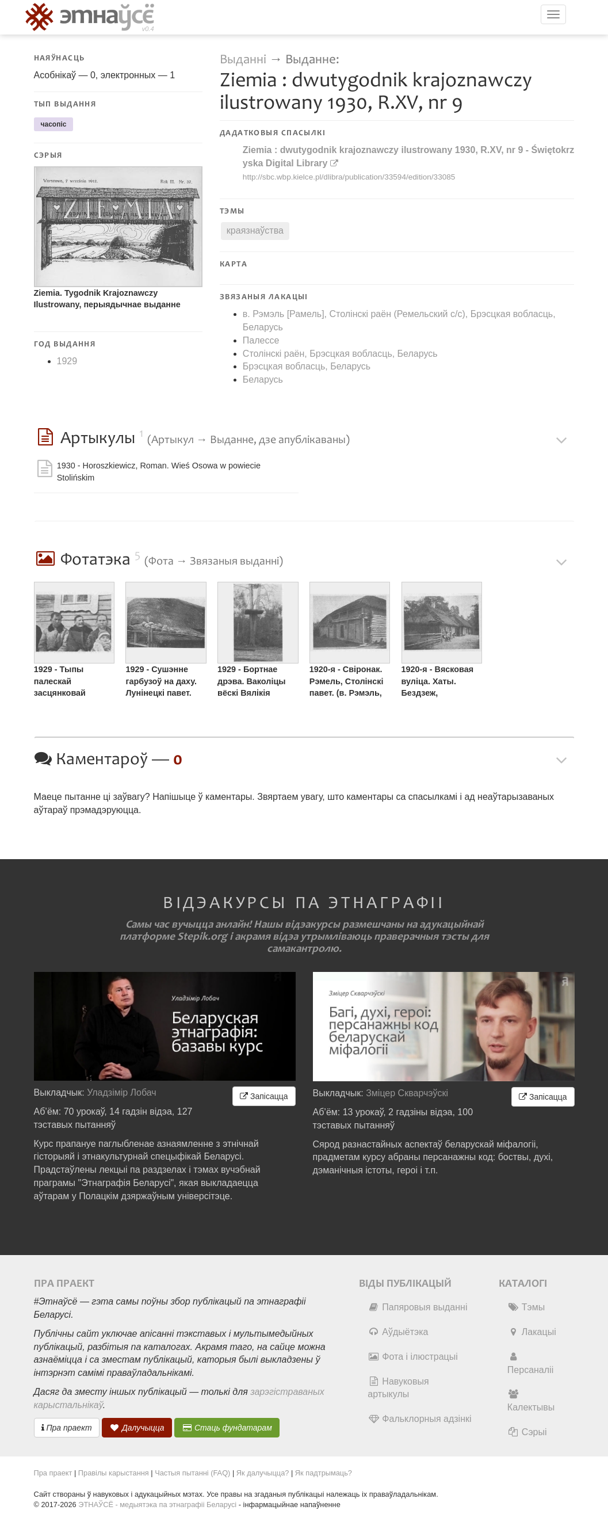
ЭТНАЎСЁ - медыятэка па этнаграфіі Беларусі (157, 1504)
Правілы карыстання (113, 1473)
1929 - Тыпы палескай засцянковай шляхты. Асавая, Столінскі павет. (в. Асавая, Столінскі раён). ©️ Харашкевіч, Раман (73, 683)
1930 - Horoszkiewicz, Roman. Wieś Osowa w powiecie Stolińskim (159, 471)
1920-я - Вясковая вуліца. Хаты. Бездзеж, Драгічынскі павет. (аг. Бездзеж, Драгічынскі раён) (439, 683)
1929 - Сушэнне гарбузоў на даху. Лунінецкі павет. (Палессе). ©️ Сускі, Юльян (163, 683)
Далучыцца (137, 1427)
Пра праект (66, 1427)
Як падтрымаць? (323, 1473)
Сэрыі (527, 1432)
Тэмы (526, 1307)
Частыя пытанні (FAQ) (192, 1473)
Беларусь (263, 379)
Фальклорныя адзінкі (419, 1419)
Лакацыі (531, 1332)
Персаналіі (530, 1363)
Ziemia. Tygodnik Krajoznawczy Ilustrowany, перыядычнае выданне (107, 299)
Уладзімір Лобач (121, 1092)
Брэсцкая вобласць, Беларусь (306, 366)
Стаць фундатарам (227, 1427)
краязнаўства (255, 230)
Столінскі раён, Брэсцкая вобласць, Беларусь (340, 354)
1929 (67, 361)
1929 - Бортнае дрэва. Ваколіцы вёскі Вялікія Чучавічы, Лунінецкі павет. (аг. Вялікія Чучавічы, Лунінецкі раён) (257, 683)
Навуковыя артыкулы (398, 1387)
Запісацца (264, 1096)
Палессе (261, 340)
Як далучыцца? (262, 1473)
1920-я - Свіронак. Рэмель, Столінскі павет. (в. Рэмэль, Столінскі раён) (346, 683)
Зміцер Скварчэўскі (407, 1093)
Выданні (244, 59)
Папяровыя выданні (417, 1307)
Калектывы (531, 1400)
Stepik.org (202, 937)
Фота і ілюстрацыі (412, 1357)
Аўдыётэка (398, 1332)
